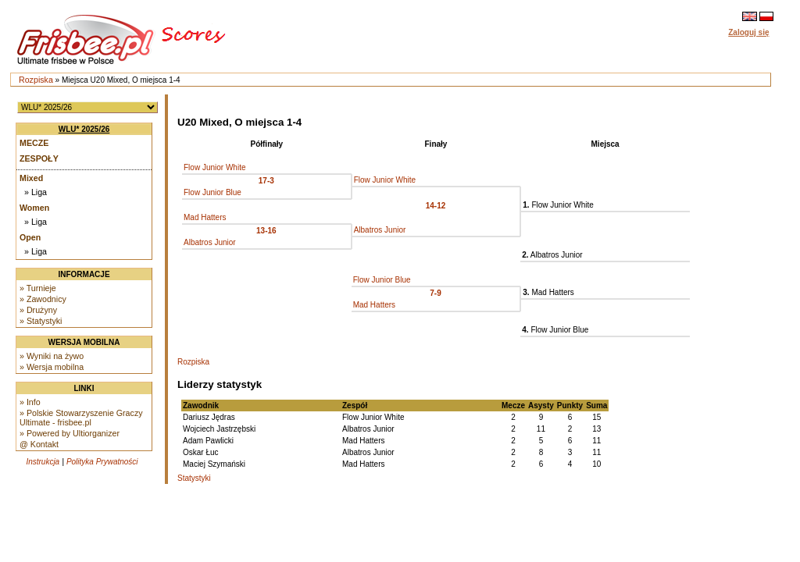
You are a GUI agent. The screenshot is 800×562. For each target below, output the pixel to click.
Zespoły (39, 158)
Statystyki (194, 478)
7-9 (435, 293)
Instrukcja (42, 461)
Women (34, 207)
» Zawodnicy (43, 299)
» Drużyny (38, 310)
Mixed (31, 178)
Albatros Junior (380, 230)
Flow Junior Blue (212, 192)
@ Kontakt (39, 444)
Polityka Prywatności (102, 461)
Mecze (34, 143)
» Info (30, 402)
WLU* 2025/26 (84, 129)
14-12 (436, 205)
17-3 (266, 180)
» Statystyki (41, 320)
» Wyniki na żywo (52, 356)
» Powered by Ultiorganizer (70, 433)
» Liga (35, 192)
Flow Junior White (214, 167)
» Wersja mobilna (52, 367)
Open (30, 237)
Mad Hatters (205, 217)
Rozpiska (36, 79)
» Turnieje (38, 288)
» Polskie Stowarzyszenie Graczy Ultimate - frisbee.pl (81, 417)
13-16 (266, 230)
